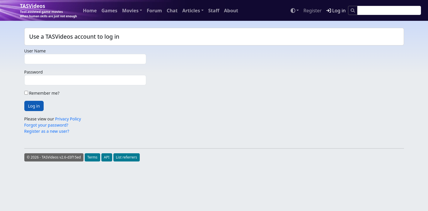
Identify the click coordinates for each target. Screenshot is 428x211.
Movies (130, 10)
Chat (172, 10)
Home (90, 10)
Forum (154, 10)
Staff (213, 10)
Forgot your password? (46, 125)
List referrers (126, 157)
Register (312, 10)
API (107, 157)
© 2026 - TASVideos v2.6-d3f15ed (54, 157)
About (231, 10)
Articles (191, 10)
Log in (336, 10)
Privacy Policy (68, 119)
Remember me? (41, 93)
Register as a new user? (46, 131)
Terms (92, 157)
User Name (35, 51)
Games (109, 10)
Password (33, 72)
